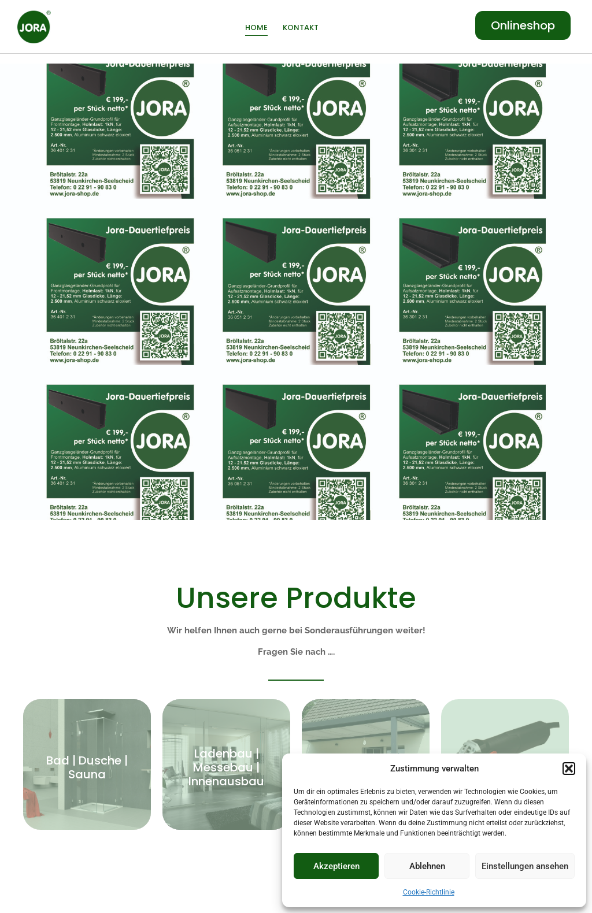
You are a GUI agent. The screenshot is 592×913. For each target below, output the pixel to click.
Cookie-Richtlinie (428, 892)
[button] (569, 768)
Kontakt (301, 27)
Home (256, 27)
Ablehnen (427, 866)
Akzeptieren (336, 866)
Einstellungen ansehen (525, 866)
